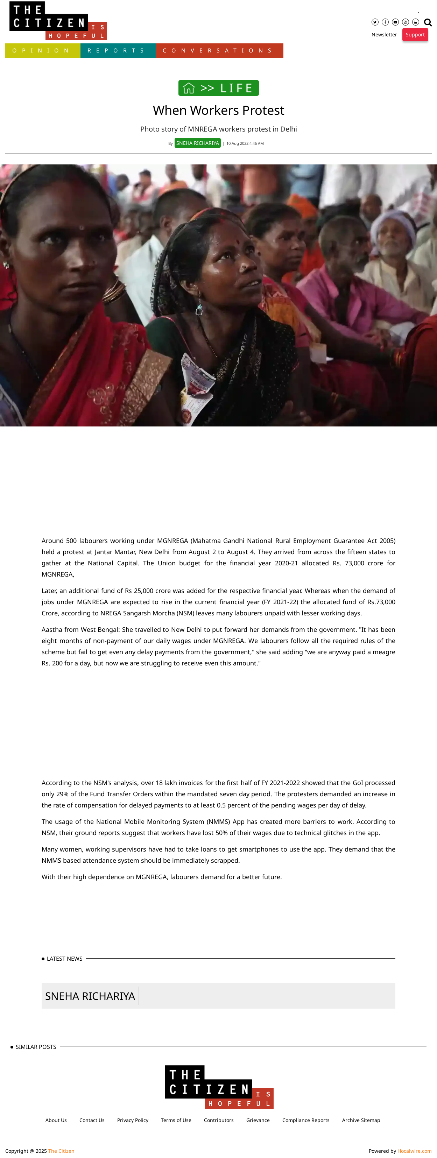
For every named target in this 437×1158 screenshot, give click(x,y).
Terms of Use (176, 1120)
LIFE (237, 88)
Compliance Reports (306, 1120)
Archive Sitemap (361, 1120)
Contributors (219, 1120)
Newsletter (384, 34)
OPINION (42, 50)
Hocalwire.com (414, 1151)
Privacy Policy (132, 1120)
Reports (118, 50)
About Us (56, 1120)
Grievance (258, 1120)
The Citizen (61, 1151)
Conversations (219, 50)
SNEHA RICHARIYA (90, 996)
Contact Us (92, 1120)
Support (415, 34)
